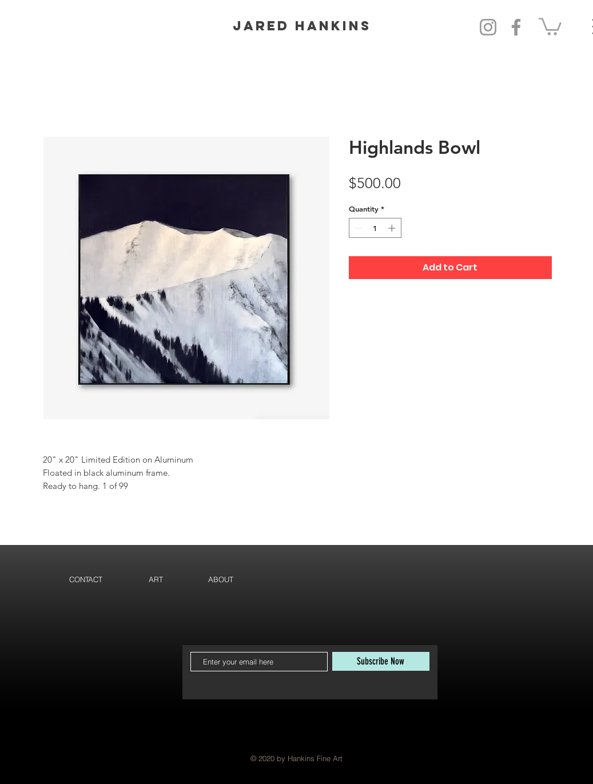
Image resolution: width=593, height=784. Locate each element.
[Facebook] (516, 27)
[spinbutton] (375, 228)
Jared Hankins (302, 26)
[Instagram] (488, 27)
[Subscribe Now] (380, 661)
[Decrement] (357, 228)
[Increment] (393, 228)
